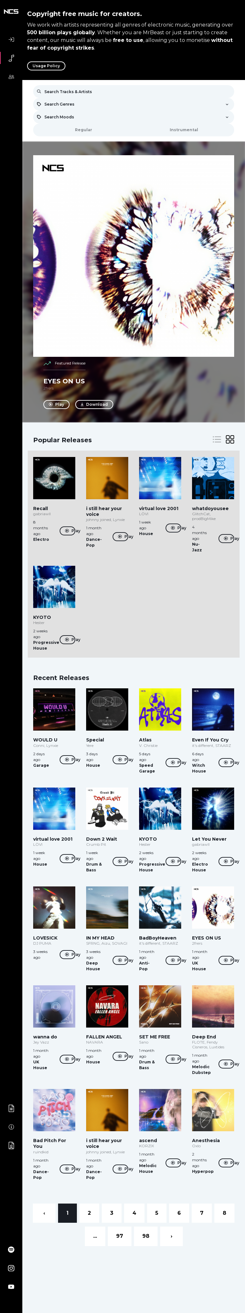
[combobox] (133, 104)
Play (56, 404)
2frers (48, 388)
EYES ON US (64, 381)
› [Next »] (171, 1236)
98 (145, 1236)
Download (94, 404)
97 (119, 1236)
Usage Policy (46, 65)
